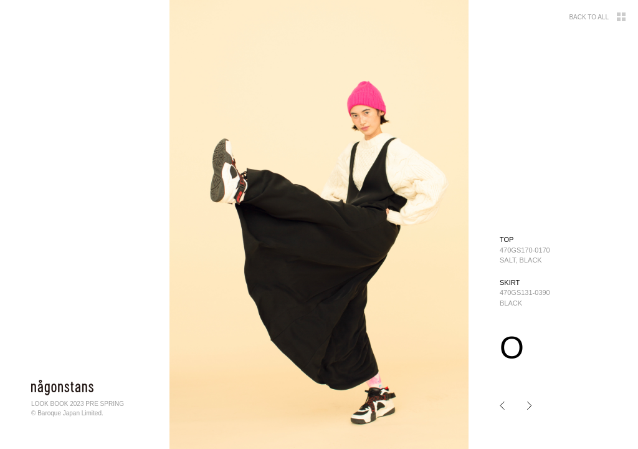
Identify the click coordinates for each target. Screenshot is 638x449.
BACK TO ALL (597, 16)
